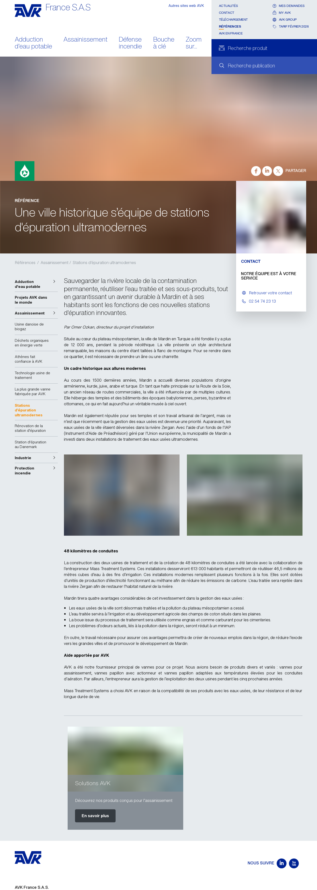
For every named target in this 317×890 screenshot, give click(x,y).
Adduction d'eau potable (33, 43)
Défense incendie (130, 43)
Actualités (228, 5)
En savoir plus (95, 816)
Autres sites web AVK (186, 5)
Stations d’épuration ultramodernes (104, 262)
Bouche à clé (163, 43)
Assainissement (85, 40)
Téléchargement (233, 19)
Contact (226, 12)
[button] (36, 284)
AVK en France (231, 33)
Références (230, 26)
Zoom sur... (194, 43)
